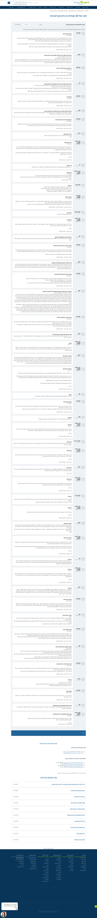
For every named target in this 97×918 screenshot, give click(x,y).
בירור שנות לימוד (80, 833)
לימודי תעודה (69, 7)
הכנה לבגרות (53, 7)
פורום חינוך (34, 865)
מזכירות (47, 872)
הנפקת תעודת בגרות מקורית (78, 790)
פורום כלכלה (33, 863)
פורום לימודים (80, 11)
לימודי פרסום (46, 874)
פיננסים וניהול (46, 867)
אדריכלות (59, 876)
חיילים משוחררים (21, 7)
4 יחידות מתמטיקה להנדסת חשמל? (76, 815)
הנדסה (59, 872)
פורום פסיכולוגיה (32, 869)
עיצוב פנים (59, 877)
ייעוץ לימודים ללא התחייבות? (70, 753)
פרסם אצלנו (30, 2)
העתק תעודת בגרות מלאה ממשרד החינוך (73, 763)
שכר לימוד (84, 861)
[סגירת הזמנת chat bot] (16, 909)
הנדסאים (71, 865)
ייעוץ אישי (11, 7)
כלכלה (59, 861)
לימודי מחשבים (45, 881)
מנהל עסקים (58, 860)
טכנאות (47, 876)
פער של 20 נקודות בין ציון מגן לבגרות (74, 765)
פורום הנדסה (33, 867)
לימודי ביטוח (46, 870)
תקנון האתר (21, 861)
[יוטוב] (50, 896)
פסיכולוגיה (59, 879)
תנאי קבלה (84, 860)
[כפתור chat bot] (3, 914)
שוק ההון (47, 860)
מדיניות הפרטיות (20, 867)
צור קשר (22, 865)
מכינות (72, 863)
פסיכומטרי (61, 7)
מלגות (40, 7)
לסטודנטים (21, 863)
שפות (47, 861)
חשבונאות (59, 869)
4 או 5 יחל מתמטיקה (79, 821)
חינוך (48, 865)
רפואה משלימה (45, 877)
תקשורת (59, 865)
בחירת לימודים (32, 7)
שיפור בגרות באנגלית (79, 840)
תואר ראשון (85, 7)
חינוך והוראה (58, 867)
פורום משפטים (33, 860)
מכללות (84, 865)
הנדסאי (45, 7)
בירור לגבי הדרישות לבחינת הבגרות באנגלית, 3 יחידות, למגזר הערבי (68, 784)
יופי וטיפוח (46, 863)
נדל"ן (48, 858)
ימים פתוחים (83, 867)
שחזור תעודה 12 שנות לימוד (78, 803)
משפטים (59, 858)
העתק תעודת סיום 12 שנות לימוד (75, 767)
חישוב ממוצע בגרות (20, 860)
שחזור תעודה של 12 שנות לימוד (75, 764)
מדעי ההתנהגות (58, 863)
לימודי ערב (71, 870)
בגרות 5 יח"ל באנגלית (79, 797)
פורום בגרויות (72, 11)
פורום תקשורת (33, 861)
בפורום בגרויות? (67, 752)
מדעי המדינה (58, 874)
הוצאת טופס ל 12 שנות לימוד (77, 809)
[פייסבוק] (47, 896)
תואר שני (77, 7)
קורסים (71, 869)
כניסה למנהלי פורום (48, 848)
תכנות (47, 869)
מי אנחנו (36, 2)
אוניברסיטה (83, 863)
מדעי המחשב (58, 870)
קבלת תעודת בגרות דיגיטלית (78, 827)
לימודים (87, 11)
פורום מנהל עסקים (32, 858)
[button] (48, 24)
